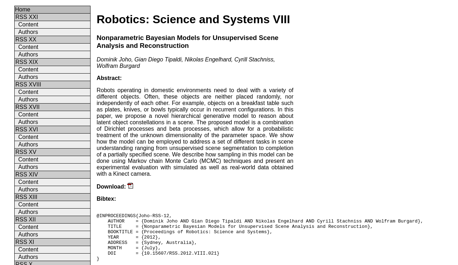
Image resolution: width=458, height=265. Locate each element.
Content (28, 24)
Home (22, 9)
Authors (28, 32)
